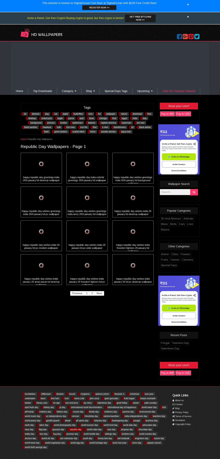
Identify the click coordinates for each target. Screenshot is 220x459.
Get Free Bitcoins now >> (140, 18)
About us (178, 400)
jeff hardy (29, 411)
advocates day (149, 425)
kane (43, 398)
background (43, 123)
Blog (90, 91)
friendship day (91, 416)
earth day (29, 425)
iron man (78, 127)
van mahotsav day (68, 438)
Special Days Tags (116, 91)
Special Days (177, 265)
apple (73, 114)
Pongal (172, 343)
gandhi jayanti (52, 420)
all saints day (82, 420)
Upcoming (145, 91)
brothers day (128, 434)
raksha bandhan (111, 416)
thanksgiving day (120, 420)
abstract (43, 114)
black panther (38, 127)
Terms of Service (181, 416)
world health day (91, 434)
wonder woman (116, 131)
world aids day (130, 425)
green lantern (68, 131)
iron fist (91, 127)
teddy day (29, 434)
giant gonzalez (111, 398)
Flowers (193, 254)
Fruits (172, 259)
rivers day (136, 443)
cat (63, 114)
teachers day (159, 416)
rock (67, 398)
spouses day (58, 429)
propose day (127, 429)
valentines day (104, 403)
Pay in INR (175, 113)
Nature (173, 229)
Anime (172, 254)
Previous (85, 293)
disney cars (41, 403)
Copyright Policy (181, 424)
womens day (152, 420)
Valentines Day (177, 348)
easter (136, 403)
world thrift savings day (36, 447)
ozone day (159, 438)
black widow (152, 127)
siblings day (110, 434)
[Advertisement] (110, 64)
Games (182, 259)
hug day (57, 434)
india (142, 118)
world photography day (65, 425)
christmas (134, 394)
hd (107, 114)
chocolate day (145, 429)
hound (72, 394)
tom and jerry (71, 403)
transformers (128, 127)
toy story (88, 403)
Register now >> (99, 7)
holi (164, 407)
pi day (62, 407)
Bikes (172, 224)
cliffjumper (46, 394)
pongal (136, 420)
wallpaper (118, 114)
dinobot (59, 394)
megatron (85, 394)
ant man (148, 123)
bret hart (55, 398)
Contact (177, 404)
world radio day (94, 429)
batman (99, 123)
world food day (110, 425)
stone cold (79, 398)
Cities (182, 254)
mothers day (45, 411)
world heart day (32, 443)
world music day (32, 416)
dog (54, 114)
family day (94, 411)
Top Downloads (42, 91)
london (71, 123)
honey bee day (105, 438)
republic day (75, 429)
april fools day (31, 407)
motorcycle (54, 118)
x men (113, 127)
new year (149, 394)
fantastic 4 (119, 394)
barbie (28, 403)
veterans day (100, 420)
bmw (99, 118)
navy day (29, 429)
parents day (128, 411)
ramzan (75, 416)
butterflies (86, 114)
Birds (181, 224)
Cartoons (195, 259)
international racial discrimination (86, 407)
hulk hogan (129, 398)
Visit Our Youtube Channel (179, 91)
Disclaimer (178, 420)
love (98, 114)
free (157, 114)
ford (122, 118)
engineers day (141, 438)
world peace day (33, 420)
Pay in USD (191, 113)
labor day (43, 425)
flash (54, 131)
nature (132, 114)
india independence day (136, 416)
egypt (132, 118)
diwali (67, 420)
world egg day (77, 443)
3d (32, 114)
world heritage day (98, 443)
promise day (72, 434)
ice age (56, 403)
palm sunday (150, 403)
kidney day (49, 407)
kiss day (44, 434)
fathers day (62, 411)
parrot (79, 118)
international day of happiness (122, 407)
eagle (67, 118)
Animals (196, 218)
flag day (42, 429)
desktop (40, 118)
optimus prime (102, 394)
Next (107, 293)
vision (100, 131)
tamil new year (119, 443)
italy (152, 118)
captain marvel (154, 443)
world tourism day (89, 425)
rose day (111, 429)
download (145, 114)
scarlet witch (86, 131)
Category (69, 91)
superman (134, 123)
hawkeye (54, 127)
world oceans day (147, 434)
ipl (140, 127)
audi (89, 118)
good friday (122, 403)
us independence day (56, 416)
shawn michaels (147, 398)
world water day (149, 407)
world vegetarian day (55, 443)
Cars (189, 224)
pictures (59, 123)
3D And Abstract (179, 218)
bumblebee (30, 394)
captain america (116, 123)
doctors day (30, 438)
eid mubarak (123, 438)
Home (19, 91)
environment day (147, 411)
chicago (111, 118)
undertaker (30, 398)
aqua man (134, 131)
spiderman (85, 123)
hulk (67, 127)
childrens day (110, 411)
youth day (87, 438)
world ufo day (48, 438)
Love (198, 224)
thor (102, 127)
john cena (94, 398)
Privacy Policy (180, 412)
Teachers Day (187, 343)
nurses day (78, 411)
